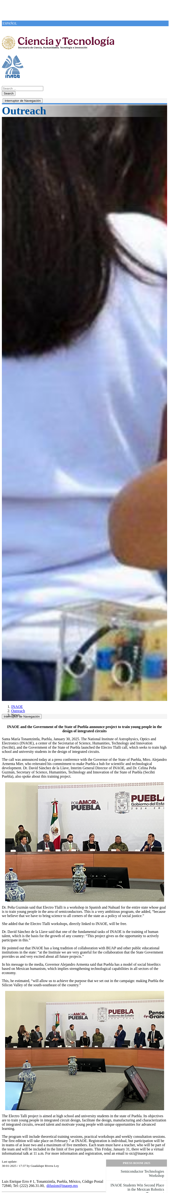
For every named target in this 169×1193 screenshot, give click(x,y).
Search (9, 93)
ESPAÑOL (10, 23)
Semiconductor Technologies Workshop (142, 1173)
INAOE (17, 707)
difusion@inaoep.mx (62, 1186)
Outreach (18, 711)
